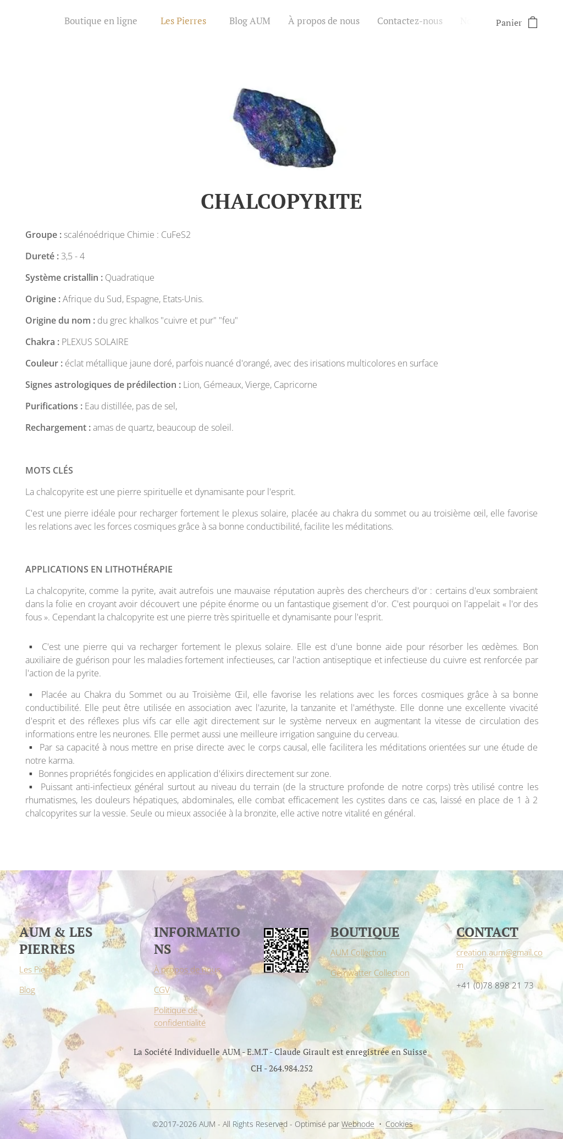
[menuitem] (369, 22)
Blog (27, 990)
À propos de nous (187, 969)
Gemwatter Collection (370, 972)
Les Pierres (39, 969)
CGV (162, 990)
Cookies (399, 1124)
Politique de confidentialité (180, 1016)
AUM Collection (358, 952)
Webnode (357, 1124)
